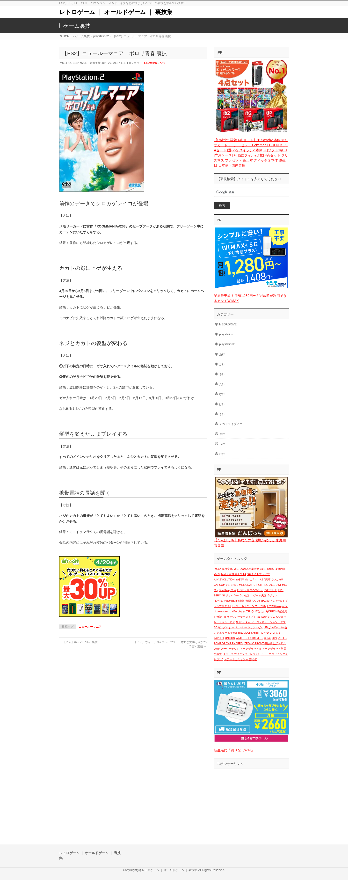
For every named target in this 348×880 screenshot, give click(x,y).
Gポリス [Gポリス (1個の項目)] (272, 595)
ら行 (222, 444)
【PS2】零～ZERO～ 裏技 (78, 642)
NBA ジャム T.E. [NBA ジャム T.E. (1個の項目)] (241, 611)
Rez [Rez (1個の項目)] (258, 616)
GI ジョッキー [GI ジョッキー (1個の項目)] (230, 595)
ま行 (222, 414)
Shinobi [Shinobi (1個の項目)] (232, 632)
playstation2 (151, 62)
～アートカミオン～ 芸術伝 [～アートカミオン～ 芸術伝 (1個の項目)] (240, 659)
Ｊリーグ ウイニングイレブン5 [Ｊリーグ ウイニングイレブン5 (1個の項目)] (241, 654)
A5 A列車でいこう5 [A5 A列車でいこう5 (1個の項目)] (271, 579)
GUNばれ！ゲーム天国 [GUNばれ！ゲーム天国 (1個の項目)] (253, 595)
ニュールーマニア (90, 626)
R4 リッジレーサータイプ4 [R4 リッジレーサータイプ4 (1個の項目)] (239, 616)
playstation (226, 334)
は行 (222, 404)
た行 (222, 384)
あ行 (222, 354)
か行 (222, 364)
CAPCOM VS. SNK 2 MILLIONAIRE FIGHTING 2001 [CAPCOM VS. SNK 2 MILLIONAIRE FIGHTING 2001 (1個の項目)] (244, 584)
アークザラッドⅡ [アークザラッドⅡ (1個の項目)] (250, 648)
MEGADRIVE (228, 324)
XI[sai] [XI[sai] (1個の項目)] (267, 638)
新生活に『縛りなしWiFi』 (234, 750)
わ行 (222, 454)
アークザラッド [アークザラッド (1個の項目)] (230, 648)
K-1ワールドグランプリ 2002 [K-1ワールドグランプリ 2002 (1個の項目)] (249, 606)
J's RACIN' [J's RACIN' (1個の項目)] (263, 600)
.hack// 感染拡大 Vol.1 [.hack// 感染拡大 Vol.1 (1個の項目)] (253, 568)
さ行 (222, 374)
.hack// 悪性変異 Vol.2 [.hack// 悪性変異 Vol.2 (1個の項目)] (226, 568)
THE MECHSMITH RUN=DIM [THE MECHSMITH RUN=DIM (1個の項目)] (255, 632)
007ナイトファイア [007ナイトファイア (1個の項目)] (258, 574)
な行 (162, 62)
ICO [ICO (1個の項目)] (254, 600)
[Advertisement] (251, 801)
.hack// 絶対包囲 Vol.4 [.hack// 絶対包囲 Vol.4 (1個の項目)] (233, 574)
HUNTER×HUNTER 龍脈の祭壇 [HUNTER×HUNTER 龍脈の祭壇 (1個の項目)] (232, 600)
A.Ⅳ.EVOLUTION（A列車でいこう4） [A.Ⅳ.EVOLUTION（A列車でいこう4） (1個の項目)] (236, 579)
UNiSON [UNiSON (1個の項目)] (230, 638)
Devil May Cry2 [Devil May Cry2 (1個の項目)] (227, 590)
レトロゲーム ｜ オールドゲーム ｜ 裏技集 (116, 12)
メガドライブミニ (230, 424)
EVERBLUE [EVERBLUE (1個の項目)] (270, 590)
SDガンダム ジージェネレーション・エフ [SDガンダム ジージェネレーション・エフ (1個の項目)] (261, 622)
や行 (222, 434)
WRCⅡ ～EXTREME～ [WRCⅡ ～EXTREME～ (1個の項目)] (249, 638)
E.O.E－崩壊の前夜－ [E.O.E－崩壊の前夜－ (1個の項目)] (250, 590)
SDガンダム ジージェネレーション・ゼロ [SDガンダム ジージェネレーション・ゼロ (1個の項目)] (238, 627)
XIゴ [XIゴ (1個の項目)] (274, 638)
